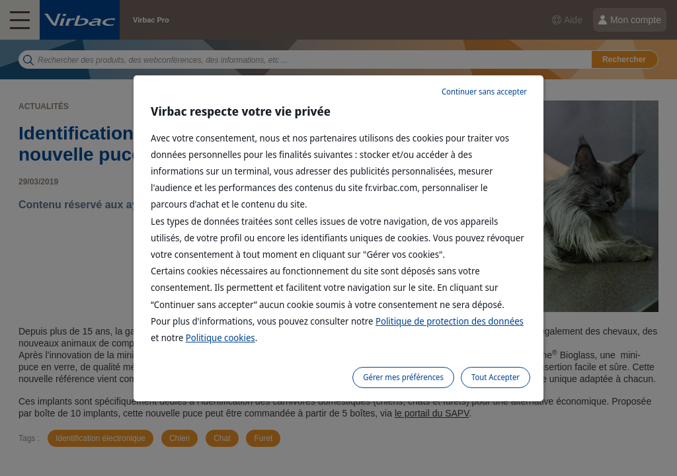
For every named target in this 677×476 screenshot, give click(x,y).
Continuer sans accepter (484, 91)
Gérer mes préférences (403, 377)
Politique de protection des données (450, 321)
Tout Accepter (495, 377)
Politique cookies (220, 337)
